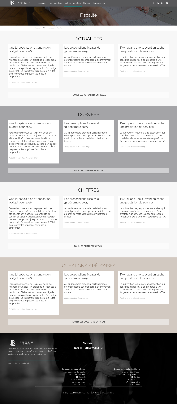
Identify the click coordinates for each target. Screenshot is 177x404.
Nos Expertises (55, 3)
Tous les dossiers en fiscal (88, 170)
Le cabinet (41, 3)
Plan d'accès (79, 384)
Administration (25, 363)
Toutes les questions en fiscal (88, 322)
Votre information (73, 3)
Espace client (99, 3)
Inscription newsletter (88, 348)
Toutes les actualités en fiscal (88, 95)
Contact (86, 3)
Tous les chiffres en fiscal (88, 246)
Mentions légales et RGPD (102, 393)
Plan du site (12, 363)
